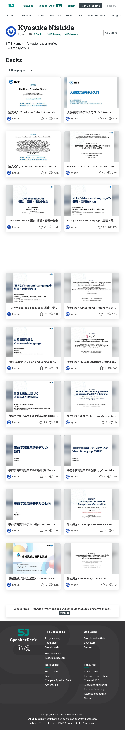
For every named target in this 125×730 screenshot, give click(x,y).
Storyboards (52, 647)
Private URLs (91, 671)
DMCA (62, 722)
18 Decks (37, 34)
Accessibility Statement (81, 722)
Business (26, 15)
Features (27, 5)
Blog (47, 675)
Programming (52, 638)
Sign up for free (90, 5)
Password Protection (96, 675)
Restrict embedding (95, 693)
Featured (11, 15)
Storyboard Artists (94, 638)
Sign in (71, 5)
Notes (87, 698)
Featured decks (53, 653)
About (33, 722)
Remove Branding (94, 689)
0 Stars (111, 32)
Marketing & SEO (97, 15)
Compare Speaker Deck (58, 680)
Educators (89, 642)
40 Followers (71, 34)
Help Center (52, 671)
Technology (51, 642)
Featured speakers (55, 657)
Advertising (51, 684)
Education (55, 15)
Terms (42, 722)
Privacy (52, 722)
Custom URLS (91, 680)
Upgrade (64, 613)
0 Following (54, 34)
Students (89, 647)
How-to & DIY (74, 15)
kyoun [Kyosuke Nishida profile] (13, 118)
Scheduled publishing (95, 684)
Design (40, 15)
